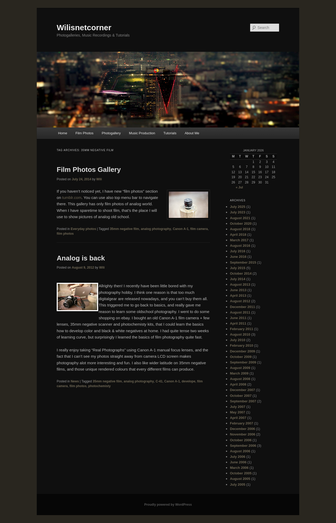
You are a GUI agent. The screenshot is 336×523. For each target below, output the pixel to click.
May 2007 (237, 412)
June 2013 (238, 290)
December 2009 (242, 351)
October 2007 (240, 396)
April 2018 (238, 235)
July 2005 (237, 484)
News (75, 381)
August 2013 (240, 284)
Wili (99, 179)
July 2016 (237, 251)
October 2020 (240, 223)
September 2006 (243, 446)
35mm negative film (124, 229)
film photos (65, 233)
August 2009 (240, 368)
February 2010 (241, 345)
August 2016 (240, 246)
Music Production (142, 133)
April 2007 (238, 418)
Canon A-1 (180, 229)
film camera (199, 229)
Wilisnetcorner (84, 27)
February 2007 (241, 423)
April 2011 (238, 323)
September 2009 (243, 362)
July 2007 (237, 407)
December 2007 (242, 390)
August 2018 (240, 229)
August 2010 (240, 334)
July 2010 (237, 340)
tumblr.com (71, 197)
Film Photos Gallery (89, 169)
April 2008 (238, 384)
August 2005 (240, 479)
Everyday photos (83, 229)
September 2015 (243, 262)
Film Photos (84, 133)
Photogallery (111, 133)
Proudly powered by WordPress (168, 504)
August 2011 (240, 312)
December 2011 (242, 307)
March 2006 (239, 468)
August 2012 (240, 301)
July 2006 (237, 457)
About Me (192, 133)
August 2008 (240, 379)
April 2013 (238, 296)
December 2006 (242, 429)
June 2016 (238, 257)
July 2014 (237, 279)
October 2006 (240, 440)
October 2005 (240, 473)
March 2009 (239, 373)
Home (62, 133)
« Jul (239, 187)
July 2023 (237, 212)
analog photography (156, 229)
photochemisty (99, 386)
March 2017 (239, 240)
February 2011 (241, 329)
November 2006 (242, 434)
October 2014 (240, 273)
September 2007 (243, 401)
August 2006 (240, 451)
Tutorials (170, 133)
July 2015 (237, 268)
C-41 (159, 381)
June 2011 (238, 318)
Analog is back (81, 258)
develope (188, 381)
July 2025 (237, 207)
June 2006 (238, 462)
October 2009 (240, 357)
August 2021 (240, 218)
